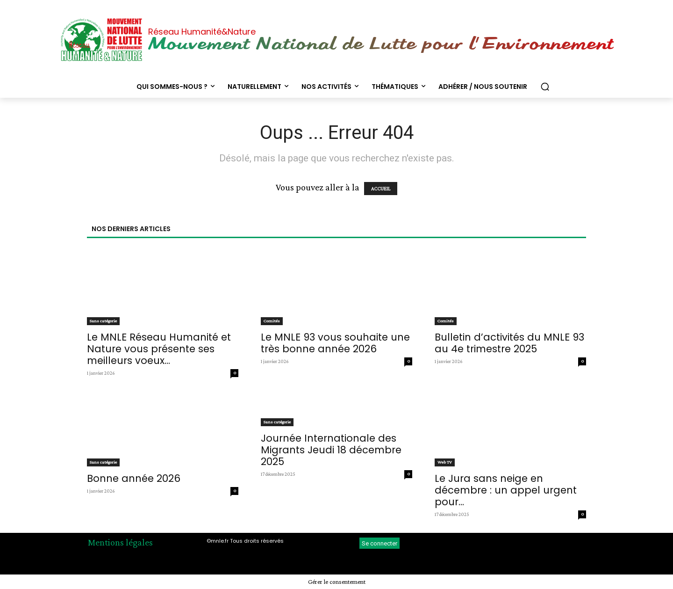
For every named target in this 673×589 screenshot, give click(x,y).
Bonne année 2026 (133, 478)
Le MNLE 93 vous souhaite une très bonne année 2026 (335, 343)
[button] (545, 86)
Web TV (444, 462)
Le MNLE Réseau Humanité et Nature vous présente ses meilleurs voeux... (159, 348)
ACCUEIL (380, 188)
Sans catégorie (103, 320)
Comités (272, 320)
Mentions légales (120, 542)
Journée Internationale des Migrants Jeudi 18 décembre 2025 (331, 449)
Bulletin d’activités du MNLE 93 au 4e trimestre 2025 (509, 343)
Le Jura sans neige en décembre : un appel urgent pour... (506, 490)
